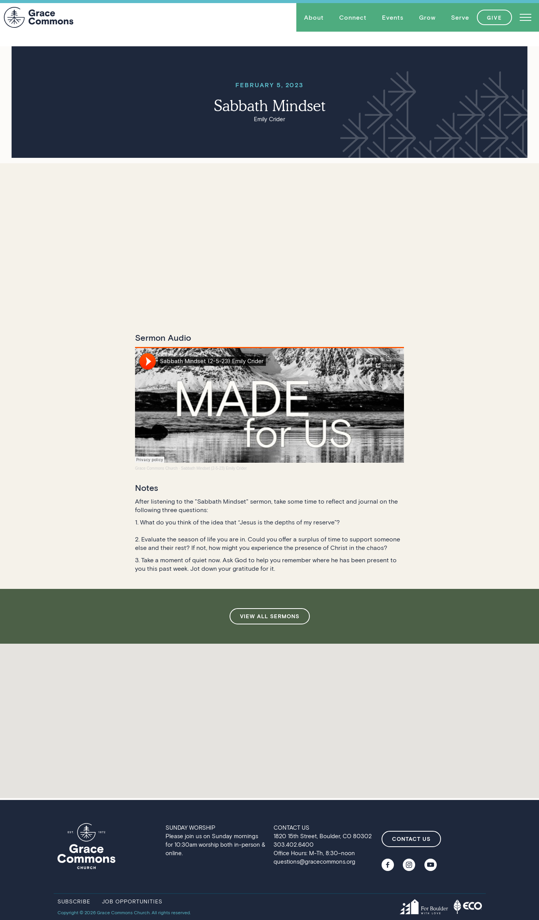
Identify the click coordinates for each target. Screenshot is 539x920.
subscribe (73, 901)
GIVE (494, 18)
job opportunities (132, 901)
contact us (411, 838)
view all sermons (269, 616)
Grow (427, 17)
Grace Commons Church (156, 468)
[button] (313, 17)
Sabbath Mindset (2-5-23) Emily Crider (214, 468)
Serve (460, 17)
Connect (353, 17)
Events (393, 17)
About (314, 17)
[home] (38, 17)
